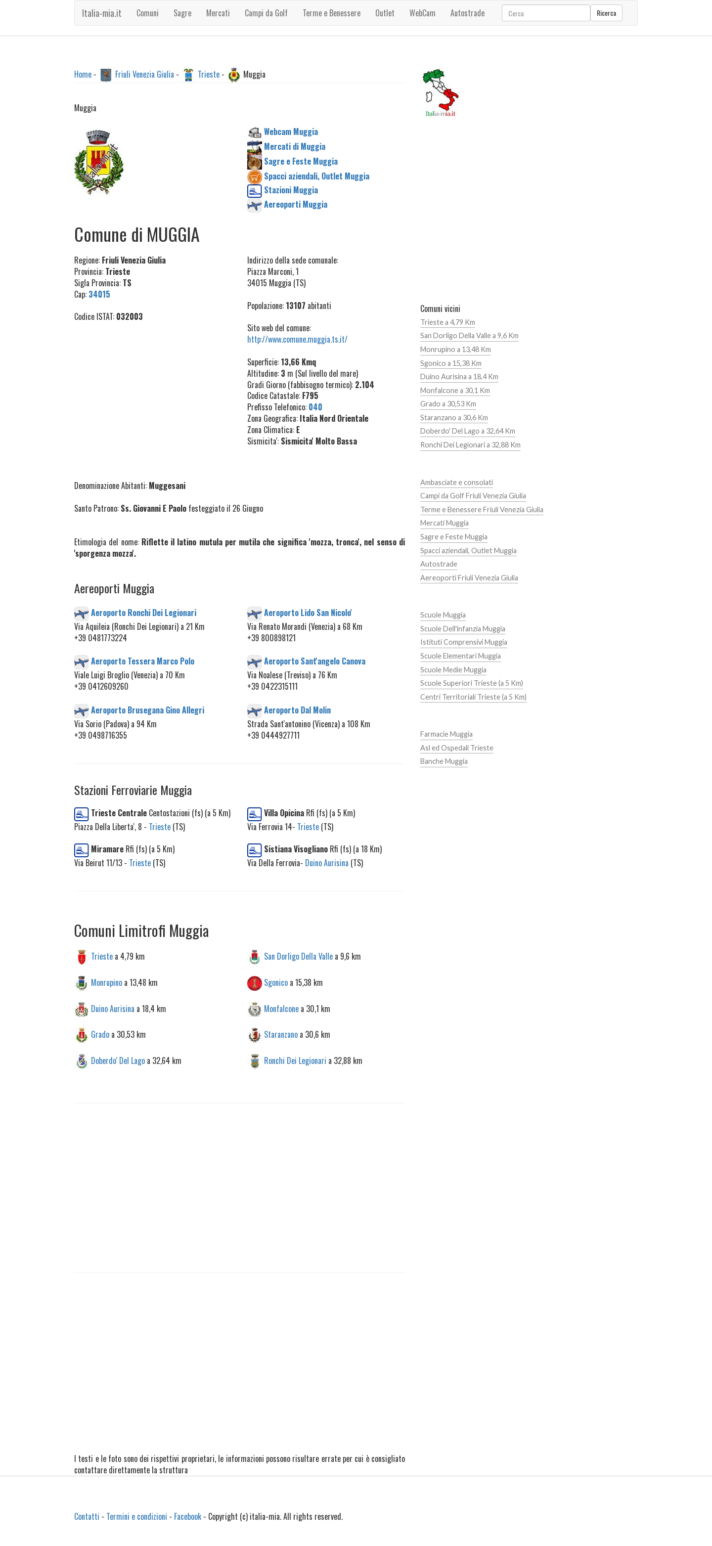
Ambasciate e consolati (456, 482)
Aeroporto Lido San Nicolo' (308, 612)
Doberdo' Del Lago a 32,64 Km (467, 431)
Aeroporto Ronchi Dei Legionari (143, 612)
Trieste (209, 74)
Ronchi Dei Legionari (295, 1060)
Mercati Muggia (444, 523)
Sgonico (276, 982)
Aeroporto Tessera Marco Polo (142, 661)
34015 (99, 294)
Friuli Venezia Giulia (144, 74)
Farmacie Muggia (446, 734)
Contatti (86, 1516)
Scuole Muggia (443, 615)
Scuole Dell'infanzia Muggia (462, 628)
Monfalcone (281, 1008)
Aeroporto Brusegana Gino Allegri (147, 709)
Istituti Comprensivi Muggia (463, 642)
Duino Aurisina (327, 863)
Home (82, 74)
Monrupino (106, 982)
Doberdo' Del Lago (118, 1060)
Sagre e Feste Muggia (454, 536)
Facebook (187, 1516)
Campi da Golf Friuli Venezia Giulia (473, 495)
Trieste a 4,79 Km (447, 322)
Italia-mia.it (102, 12)
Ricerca (606, 12)
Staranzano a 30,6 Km (454, 417)
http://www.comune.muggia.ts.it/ (297, 339)
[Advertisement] (153, 395)
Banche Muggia (444, 761)
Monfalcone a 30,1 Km (455, 390)
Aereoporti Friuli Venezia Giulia (469, 578)
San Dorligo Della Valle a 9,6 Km (469, 335)
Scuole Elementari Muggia (460, 656)
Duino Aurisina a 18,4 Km (459, 376)
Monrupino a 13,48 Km (455, 349)
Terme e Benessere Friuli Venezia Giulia (481, 509)
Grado (100, 1034)
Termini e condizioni (136, 1516)
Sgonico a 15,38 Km (451, 363)
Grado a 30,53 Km (448, 403)
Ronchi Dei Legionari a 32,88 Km (470, 445)
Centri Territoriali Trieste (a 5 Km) (473, 697)
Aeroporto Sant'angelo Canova (314, 661)
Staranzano (281, 1034)
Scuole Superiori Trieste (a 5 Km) (471, 683)
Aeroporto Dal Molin (297, 709)
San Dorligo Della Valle (298, 956)
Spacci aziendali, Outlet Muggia (468, 550)
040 (315, 407)
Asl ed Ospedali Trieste (456, 748)
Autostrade (438, 564)
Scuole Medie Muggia (453, 669)
